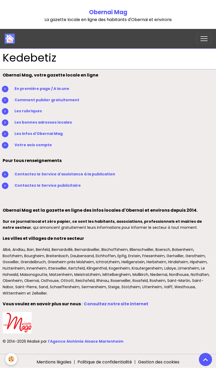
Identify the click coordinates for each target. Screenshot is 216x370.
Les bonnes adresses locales (43, 122)
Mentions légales (54, 362)
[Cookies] (11, 359)
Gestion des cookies (158, 362)
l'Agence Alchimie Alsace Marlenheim (85, 341)
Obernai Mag (108, 12)
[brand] (11, 39)
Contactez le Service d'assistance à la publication (64, 174)
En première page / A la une (41, 88)
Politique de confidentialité (104, 362)
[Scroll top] (205, 359)
